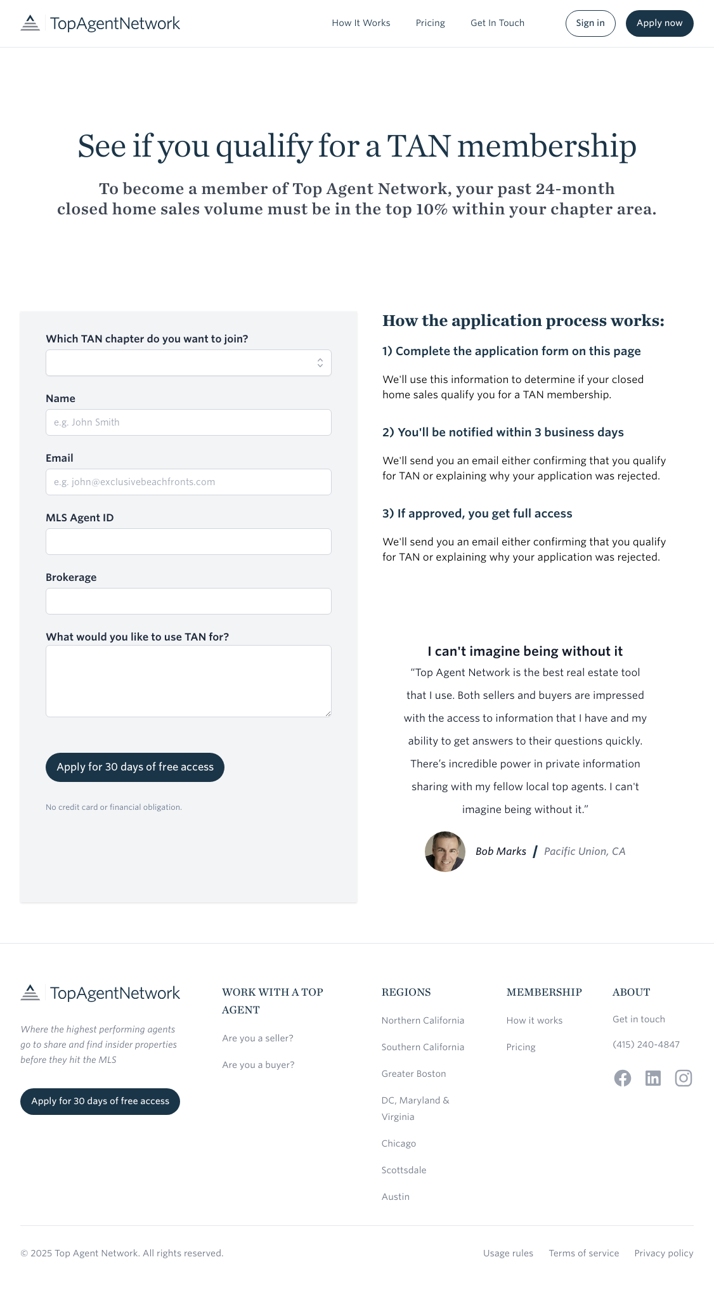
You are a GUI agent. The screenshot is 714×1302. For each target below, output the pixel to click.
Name (60, 399)
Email (60, 458)
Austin (396, 1197)
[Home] (100, 23)
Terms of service (583, 1254)
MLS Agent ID (80, 518)
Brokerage (71, 577)
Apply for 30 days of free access (135, 767)
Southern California (423, 1048)
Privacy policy (664, 1254)
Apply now (660, 23)
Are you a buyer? (258, 1065)
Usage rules (508, 1254)
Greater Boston (414, 1074)
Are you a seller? (258, 1039)
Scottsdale (404, 1171)
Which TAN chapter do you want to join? (147, 339)
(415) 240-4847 (646, 1045)
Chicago (399, 1144)
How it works (535, 1021)
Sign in (590, 23)
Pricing (521, 1048)
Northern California (423, 1021)
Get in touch (639, 1020)
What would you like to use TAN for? (137, 637)
